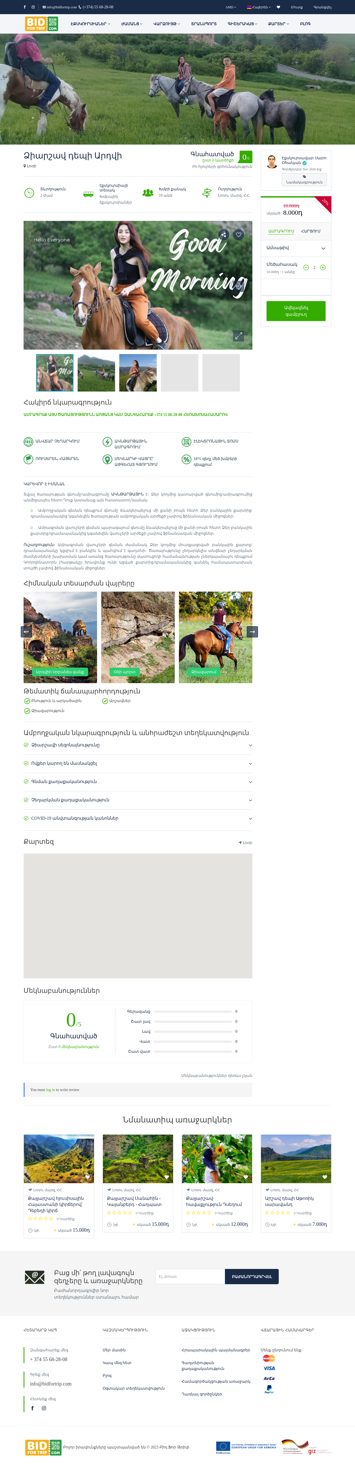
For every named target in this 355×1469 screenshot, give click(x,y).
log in (50, 1090)
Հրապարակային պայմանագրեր (216, 1350)
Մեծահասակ (282, 264)
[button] (238, 336)
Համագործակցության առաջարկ (216, 1381)
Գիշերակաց (242, 24)
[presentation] (26, 631)
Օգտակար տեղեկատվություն (134, 1388)
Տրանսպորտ (204, 24)
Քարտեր (278, 24)
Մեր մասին (114, 1350)
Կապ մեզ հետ (117, 1363)
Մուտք (297, 7)
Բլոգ (305, 24)
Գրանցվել (322, 7)
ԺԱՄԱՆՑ (132, 24)
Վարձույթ (166, 24)
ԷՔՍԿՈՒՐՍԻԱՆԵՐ (90, 24)
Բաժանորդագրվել (252, 1277)
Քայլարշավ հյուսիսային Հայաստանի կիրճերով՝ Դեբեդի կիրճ (56, 1204)
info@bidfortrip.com (59, 7)
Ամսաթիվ (278, 247)
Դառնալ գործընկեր (202, 1394)
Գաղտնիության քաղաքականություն (203, 1366)
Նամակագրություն (304, 180)
